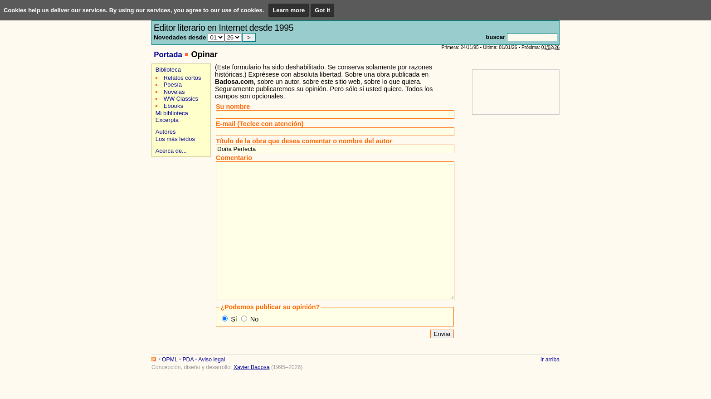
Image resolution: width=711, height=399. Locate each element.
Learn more (289, 10)
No (254, 346)
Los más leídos (175, 139)
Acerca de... (171, 150)
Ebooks (173, 105)
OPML (169, 387)
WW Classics (181, 98)
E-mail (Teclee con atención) (259, 123)
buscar (495, 37)
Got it (322, 10)
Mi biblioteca (172, 113)
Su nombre (233, 106)
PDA (187, 387)
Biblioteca (168, 69)
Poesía (173, 84)
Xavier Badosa (252, 394)
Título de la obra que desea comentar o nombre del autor (304, 141)
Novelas (174, 91)
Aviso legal (211, 387)
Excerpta (167, 120)
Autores (166, 131)
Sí (234, 346)
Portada (168, 54)
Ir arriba (550, 387)
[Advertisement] (179, 191)
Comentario (234, 157)
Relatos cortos (182, 77)
